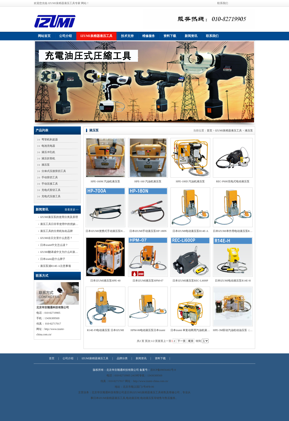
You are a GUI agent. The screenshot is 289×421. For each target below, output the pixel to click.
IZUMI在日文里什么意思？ (56, 238)
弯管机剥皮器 (50, 139)
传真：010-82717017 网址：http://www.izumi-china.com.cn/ (134, 381)
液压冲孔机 (48, 152)
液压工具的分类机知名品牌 (56, 231)
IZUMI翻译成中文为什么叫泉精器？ (61, 252)
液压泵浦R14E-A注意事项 (55, 266)
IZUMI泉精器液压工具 (96, 36)
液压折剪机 (48, 158)
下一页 (181, 341)
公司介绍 (65, 36)
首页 (209, 130)
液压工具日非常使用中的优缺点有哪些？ (64, 224)
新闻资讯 (191, 36)
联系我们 (222, 3)
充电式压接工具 (51, 196)
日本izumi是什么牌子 (52, 259)
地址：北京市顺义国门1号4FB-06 (134, 386)
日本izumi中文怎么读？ (54, 245)
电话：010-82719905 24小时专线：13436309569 (134, 375)
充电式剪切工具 (51, 190)
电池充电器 (48, 145)
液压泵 (46, 164)
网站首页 (44, 36)
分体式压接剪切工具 (54, 171)
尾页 (190, 341)
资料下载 (169, 36)
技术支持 (127, 36)
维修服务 (148, 36)
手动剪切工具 (50, 177)
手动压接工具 (50, 183)
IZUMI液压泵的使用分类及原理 (59, 217)
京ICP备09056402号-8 (163, 369)
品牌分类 (122, 358)
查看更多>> (72, 209)
